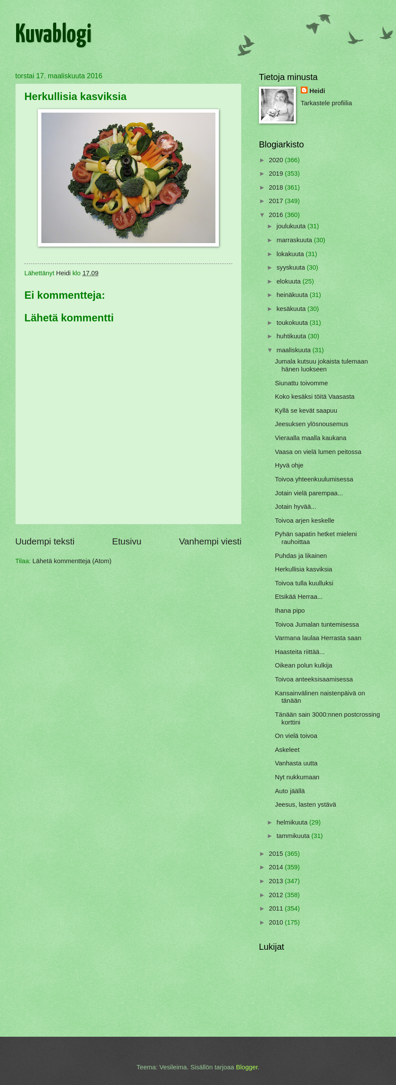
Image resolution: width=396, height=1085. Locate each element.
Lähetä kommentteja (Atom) (72, 561)
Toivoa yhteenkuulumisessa (314, 479)
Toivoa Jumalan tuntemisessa (317, 624)
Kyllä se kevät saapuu (306, 410)
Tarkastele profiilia (326, 103)
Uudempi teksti (44, 541)
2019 (277, 173)
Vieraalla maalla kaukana (310, 437)
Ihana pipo (290, 610)
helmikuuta (292, 822)
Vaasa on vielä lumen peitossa (318, 451)
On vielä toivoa (296, 735)
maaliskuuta (294, 350)
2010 (277, 922)
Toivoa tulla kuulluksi (304, 583)
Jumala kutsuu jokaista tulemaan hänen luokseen (321, 365)
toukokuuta (292, 322)
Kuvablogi (53, 35)
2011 (277, 908)
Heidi (317, 90)
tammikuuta (293, 835)
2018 (277, 187)
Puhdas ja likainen (301, 555)
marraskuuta (295, 240)
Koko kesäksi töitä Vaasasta (315, 396)
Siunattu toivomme (301, 383)
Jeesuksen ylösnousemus (312, 424)
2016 (277, 214)
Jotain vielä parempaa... (309, 493)
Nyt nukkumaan (297, 777)
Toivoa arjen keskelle (305, 520)
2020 (277, 160)
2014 (277, 867)
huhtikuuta (292, 336)
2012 (277, 894)
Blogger (247, 1067)
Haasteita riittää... (300, 651)
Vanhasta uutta (296, 763)
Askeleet (287, 749)
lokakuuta (290, 253)
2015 (277, 853)
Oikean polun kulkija (303, 665)
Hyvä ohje (289, 465)
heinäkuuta (292, 294)
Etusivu (126, 541)
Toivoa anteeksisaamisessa (314, 679)
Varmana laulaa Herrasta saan (318, 637)
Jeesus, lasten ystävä (305, 804)
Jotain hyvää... (295, 506)
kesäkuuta (291, 308)
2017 (277, 200)
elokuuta (289, 281)
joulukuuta (291, 226)
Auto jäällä (290, 791)
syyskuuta (291, 267)
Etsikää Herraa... (299, 596)
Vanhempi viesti (210, 541)
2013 (277, 881)
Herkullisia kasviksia (303, 569)
